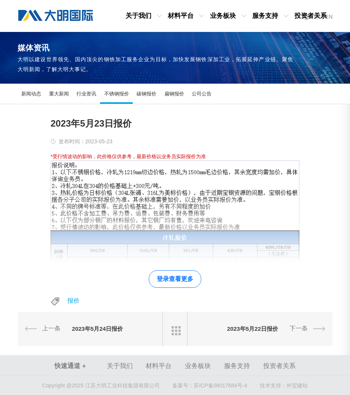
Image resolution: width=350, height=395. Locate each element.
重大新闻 (59, 94)
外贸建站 (297, 385)
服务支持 (265, 15)
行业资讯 (86, 94)
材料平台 (181, 15)
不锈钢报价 (116, 94)
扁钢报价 (174, 94)
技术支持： (273, 385)
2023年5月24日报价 (97, 328)
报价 (73, 300)
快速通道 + (70, 366)
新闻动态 (31, 94)
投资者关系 (310, 15)
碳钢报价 (146, 94)
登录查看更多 (175, 279)
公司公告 (202, 94)
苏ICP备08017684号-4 (209, 385)
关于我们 (138, 15)
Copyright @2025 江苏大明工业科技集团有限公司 (101, 385)
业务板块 (223, 15)
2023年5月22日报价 (252, 328)
